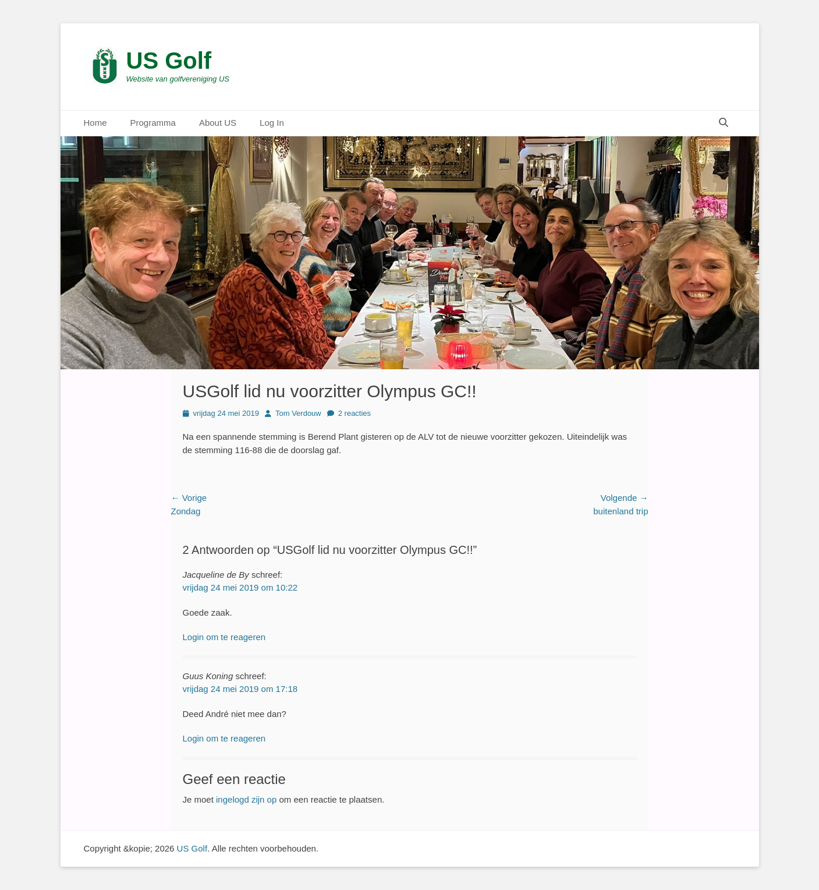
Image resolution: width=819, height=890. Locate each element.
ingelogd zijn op (246, 799)
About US (217, 123)
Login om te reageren (224, 637)
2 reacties (354, 413)
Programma (153, 123)
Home (95, 123)
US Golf (169, 60)
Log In (272, 123)
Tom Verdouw (298, 413)
